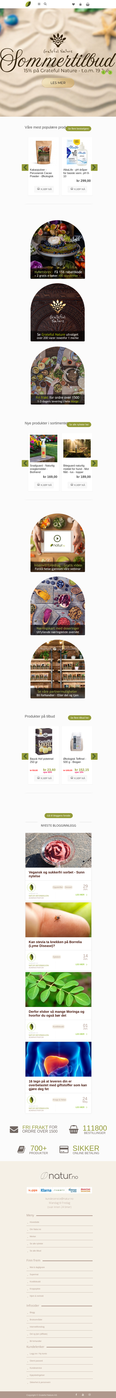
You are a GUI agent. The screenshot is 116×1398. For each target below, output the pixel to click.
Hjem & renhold (37, 1296)
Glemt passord (36, 1361)
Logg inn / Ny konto (38, 1353)
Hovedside (34, 1222)
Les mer (80, 895)
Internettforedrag (37, 1327)
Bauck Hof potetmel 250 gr (42, 760)
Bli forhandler (36, 1341)
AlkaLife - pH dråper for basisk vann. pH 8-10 (76, 173)
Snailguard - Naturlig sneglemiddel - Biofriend (42, 469)
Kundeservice (36, 1368)
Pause (111, 54)
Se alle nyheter (36, 1243)
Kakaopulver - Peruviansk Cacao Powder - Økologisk (41, 173)
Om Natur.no (35, 1229)
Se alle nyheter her (79, 424)
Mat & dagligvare (37, 1267)
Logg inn (81, 5)
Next (110, 72)
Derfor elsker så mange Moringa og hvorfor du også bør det (56, 1013)
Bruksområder (36, 1319)
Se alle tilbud (35, 1251)
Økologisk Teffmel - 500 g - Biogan (74, 760)
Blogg (32, 1312)
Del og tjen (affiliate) (39, 1334)
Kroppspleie (35, 1289)
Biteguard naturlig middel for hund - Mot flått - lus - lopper (76, 469)
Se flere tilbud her (79, 717)
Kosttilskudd (35, 1281)
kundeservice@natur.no (59, 1198)
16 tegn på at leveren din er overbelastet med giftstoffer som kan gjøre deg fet (58, 1085)
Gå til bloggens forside (58, 815)
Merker (33, 1236)
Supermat (34, 1274)
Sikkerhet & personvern (40, 1382)
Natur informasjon (39, 896)
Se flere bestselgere (78, 128)
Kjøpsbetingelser (37, 1375)
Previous (103, 72)
